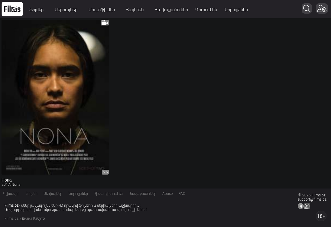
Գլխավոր (11, 194)
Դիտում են (206, 9)
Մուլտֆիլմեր (104, 9)
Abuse (167, 194)
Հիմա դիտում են (108, 194)
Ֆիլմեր (38, 9)
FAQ (182, 194)
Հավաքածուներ (171, 9)
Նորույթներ (236, 9)
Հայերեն (137, 9)
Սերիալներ (68, 9)
